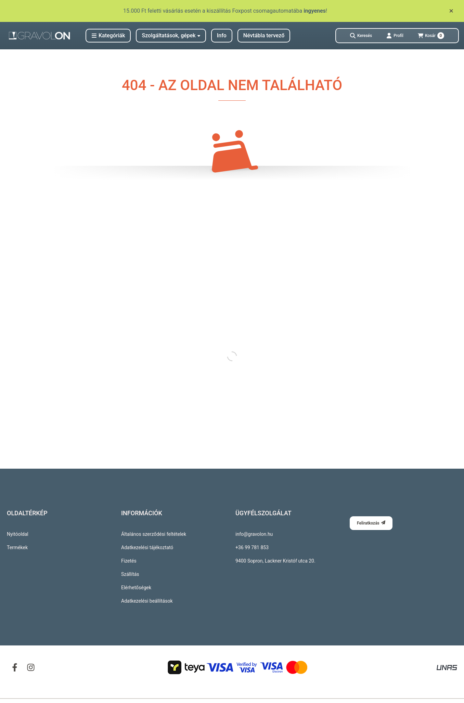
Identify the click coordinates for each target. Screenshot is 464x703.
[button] (108, 35)
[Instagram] (30, 667)
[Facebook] (15, 667)
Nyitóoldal (17, 534)
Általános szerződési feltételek (153, 534)
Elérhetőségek (136, 587)
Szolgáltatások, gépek (171, 35)
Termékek (17, 547)
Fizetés (129, 561)
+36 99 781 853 (252, 547)
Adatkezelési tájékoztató (147, 547)
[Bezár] (451, 11)
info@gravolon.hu (254, 534)
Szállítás (130, 574)
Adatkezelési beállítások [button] (146, 601)
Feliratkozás (371, 523)
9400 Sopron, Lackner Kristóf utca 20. (275, 561)
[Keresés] (361, 35)
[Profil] (395, 35)
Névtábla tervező (263, 35)
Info (222, 35)
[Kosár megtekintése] (430, 35)
